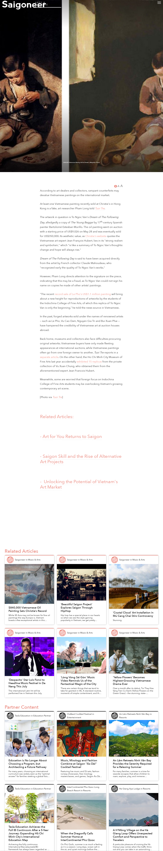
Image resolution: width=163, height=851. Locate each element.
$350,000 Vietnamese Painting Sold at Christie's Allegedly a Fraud (81, 838)
